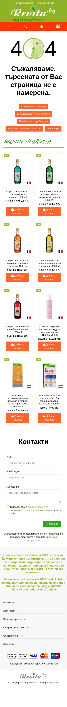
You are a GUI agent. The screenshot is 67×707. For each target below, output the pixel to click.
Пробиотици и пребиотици (33, 121)
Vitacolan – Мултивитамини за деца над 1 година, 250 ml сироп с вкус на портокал (17, 401)
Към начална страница (33, 106)
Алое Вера (53, 128)
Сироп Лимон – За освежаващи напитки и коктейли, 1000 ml (49, 263)
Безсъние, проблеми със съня (24, 128)
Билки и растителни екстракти (33, 114)
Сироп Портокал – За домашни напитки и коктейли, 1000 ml (17, 263)
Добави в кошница (17, 211)
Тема (9, 456)
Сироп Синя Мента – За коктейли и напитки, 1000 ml (17, 194)
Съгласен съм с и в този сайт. (35, 510)
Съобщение (12, 486)
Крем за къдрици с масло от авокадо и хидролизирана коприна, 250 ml (49, 330)
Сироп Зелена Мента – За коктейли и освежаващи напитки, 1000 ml (49, 195)
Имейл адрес (13, 471)
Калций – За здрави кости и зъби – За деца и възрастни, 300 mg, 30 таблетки (49, 399)
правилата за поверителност (38, 510)
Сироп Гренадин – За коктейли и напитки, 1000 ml (17, 329)
